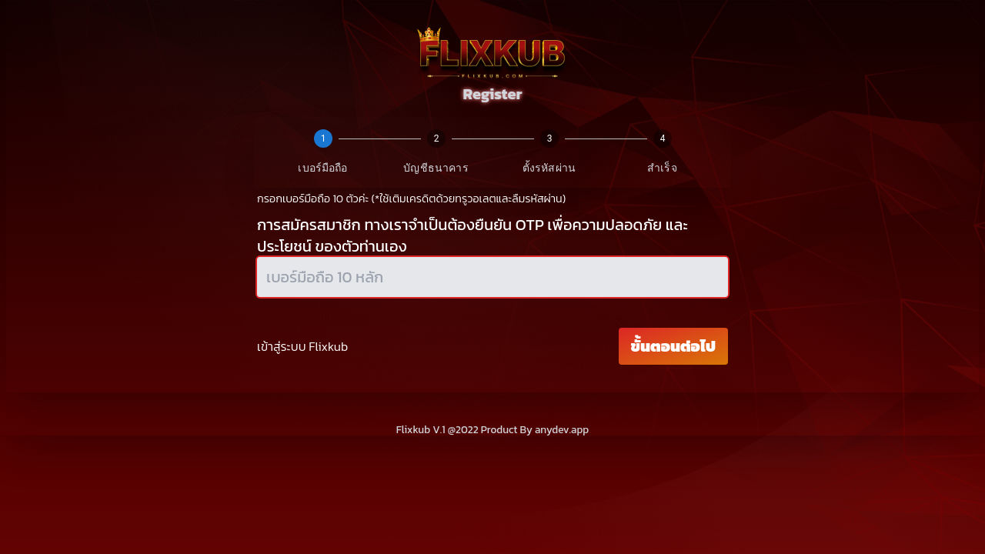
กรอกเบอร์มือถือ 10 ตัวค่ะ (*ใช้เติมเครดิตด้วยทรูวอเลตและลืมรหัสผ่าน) (411, 199)
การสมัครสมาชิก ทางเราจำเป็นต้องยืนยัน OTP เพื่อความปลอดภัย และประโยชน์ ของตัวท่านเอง (472, 235)
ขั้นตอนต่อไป (673, 346)
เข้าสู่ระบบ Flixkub (302, 346)
